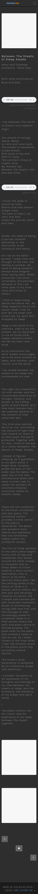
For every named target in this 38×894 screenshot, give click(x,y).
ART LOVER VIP (23, 890)
